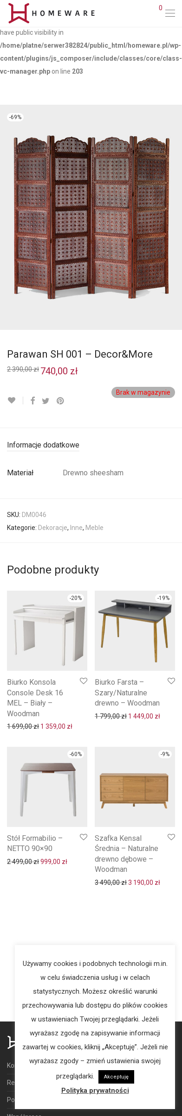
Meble (94, 527)
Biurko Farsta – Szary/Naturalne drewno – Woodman (127, 692)
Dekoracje (52, 527)
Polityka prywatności (95, 1090)
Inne (76, 527)
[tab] (91, 445)
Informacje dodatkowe (43, 445)
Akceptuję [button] (116, 1077)
